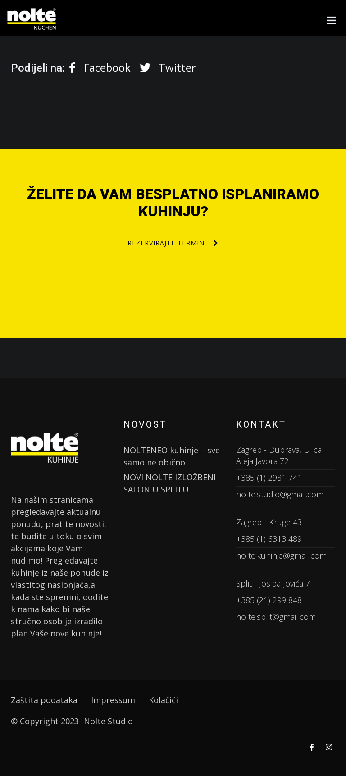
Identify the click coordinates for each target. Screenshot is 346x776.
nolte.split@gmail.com (276, 616)
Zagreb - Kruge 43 (269, 522)
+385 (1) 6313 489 (269, 538)
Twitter (168, 67)
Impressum (113, 700)
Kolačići (163, 700)
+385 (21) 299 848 (269, 600)
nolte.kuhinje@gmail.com (281, 555)
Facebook (100, 67)
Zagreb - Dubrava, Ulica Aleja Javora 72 (279, 455)
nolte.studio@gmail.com (279, 494)
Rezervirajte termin (166, 243)
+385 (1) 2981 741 (269, 477)
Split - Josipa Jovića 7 (273, 583)
